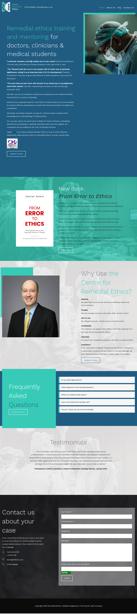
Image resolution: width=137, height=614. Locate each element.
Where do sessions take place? (74, 395)
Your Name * (66, 512)
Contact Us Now (16, 154)
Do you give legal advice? (71, 380)
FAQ (119, 7)
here (14, 132)
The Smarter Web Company (91, 606)
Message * (65, 541)
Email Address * (67, 522)
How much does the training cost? (75, 402)
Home (101, 7)
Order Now (65, 250)
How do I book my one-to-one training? (77, 410)
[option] (70, 461)
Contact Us (128, 7)
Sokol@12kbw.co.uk (45, 7)
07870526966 (12, 565)
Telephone (65, 531)
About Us (110, 7)
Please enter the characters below (75, 565)
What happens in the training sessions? (77, 388)
